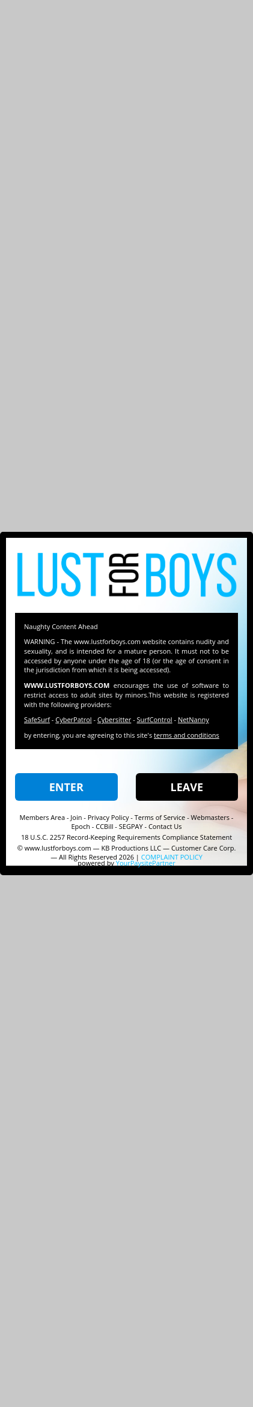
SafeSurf (37, 719)
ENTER (66, 787)
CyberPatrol (73, 719)
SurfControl (154, 719)
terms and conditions (186, 735)
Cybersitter (114, 719)
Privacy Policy (108, 817)
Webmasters (210, 817)
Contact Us (165, 826)
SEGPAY (131, 826)
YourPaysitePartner (145, 862)
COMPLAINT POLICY (172, 856)
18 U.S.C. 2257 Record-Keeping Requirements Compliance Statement (126, 837)
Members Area (43, 817)
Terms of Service (160, 817)
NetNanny (193, 719)
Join (76, 817)
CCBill (104, 826)
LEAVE (187, 787)
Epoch (80, 826)
